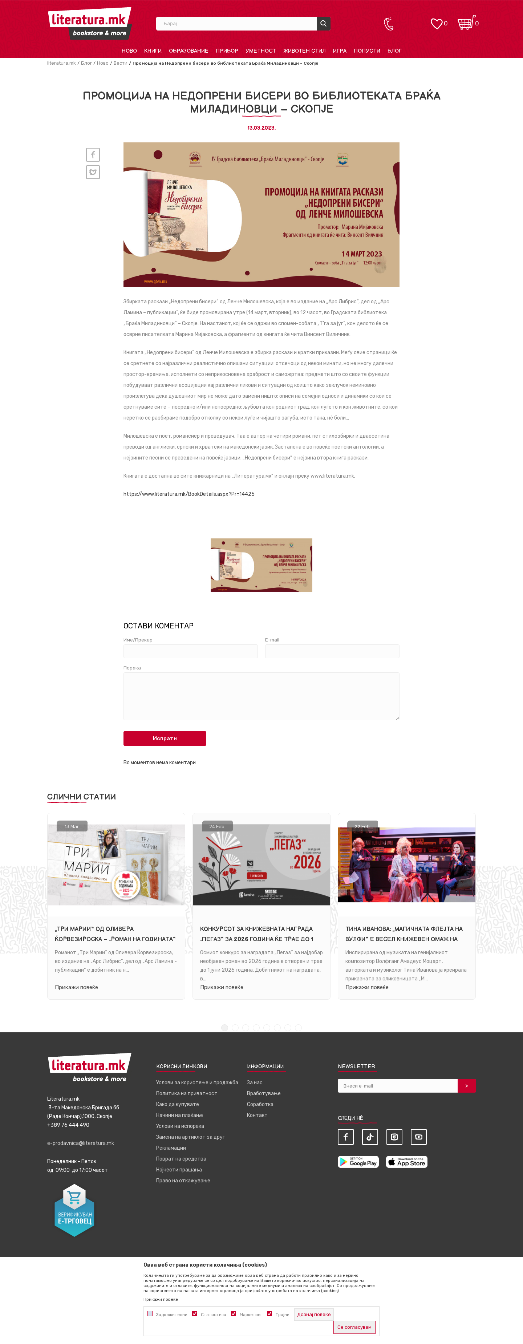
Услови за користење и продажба (197, 1083)
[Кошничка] (467, 20)
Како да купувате (177, 1104)
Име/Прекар (138, 640)
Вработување (264, 1093)
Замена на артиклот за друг (190, 1137)
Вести (120, 63)
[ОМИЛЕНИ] (436, 20)
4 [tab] (256, 1027)
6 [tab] (277, 1027)
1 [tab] (224, 1027)
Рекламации (171, 1148)
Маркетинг (251, 1314)
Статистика (213, 1314)
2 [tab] (235, 1027)
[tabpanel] (116, 906)
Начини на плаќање (179, 1115)
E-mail (272, 640)
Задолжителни (171, 1314)
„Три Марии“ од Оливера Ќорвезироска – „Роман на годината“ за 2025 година (115, 939)
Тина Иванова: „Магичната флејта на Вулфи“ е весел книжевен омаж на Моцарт (404, 939)
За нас (255, 1083)
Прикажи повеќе (76, 987)
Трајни (282, 1314)
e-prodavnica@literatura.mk (80, 1143)
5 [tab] (266, 1027)
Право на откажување (183, 1181)
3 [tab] (245, 1027)
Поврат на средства (181, 1159)
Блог (86, 63)
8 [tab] (298, 1027)
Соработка (260, 1104)
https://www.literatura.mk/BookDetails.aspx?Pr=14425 (189, 494)
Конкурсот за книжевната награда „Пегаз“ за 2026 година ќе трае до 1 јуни (256, 939)
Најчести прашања (179, 1170)
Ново (103, 63)
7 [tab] (287, 1027)
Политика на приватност (187, 1093)
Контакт (257, 1115)
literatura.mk (61, 63)
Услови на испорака (180, 1126)
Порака (132, 668)
